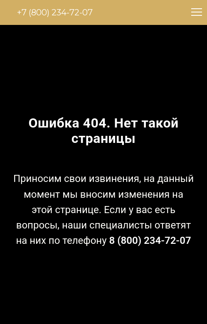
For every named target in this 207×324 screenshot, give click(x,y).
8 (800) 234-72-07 (150, 240)
